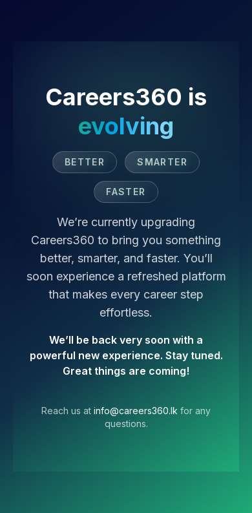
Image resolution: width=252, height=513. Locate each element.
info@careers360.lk (136, 410)
